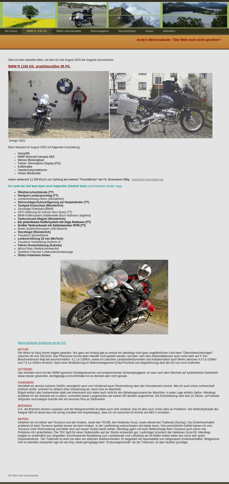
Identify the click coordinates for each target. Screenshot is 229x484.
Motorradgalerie (100, 31)
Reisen (150, 31)
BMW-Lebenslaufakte (68, 31)
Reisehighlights (127, 31)
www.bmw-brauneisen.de (147, 179)
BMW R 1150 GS (37, 31)
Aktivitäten (169, 31)
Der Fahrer (11, 31)
